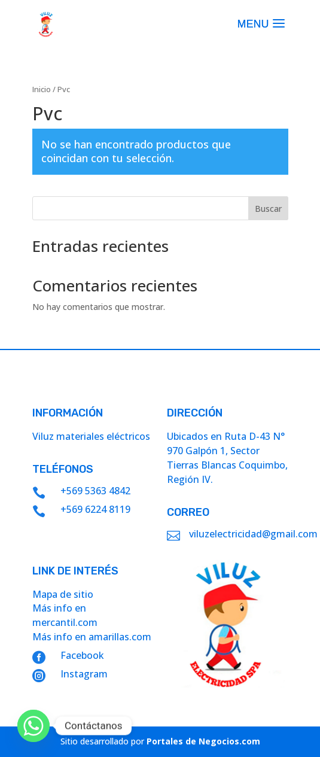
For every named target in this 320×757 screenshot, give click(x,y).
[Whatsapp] (33, 726)
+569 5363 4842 (95, 490)
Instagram (84, 673)
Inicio (41, 89)
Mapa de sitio (62, 594)
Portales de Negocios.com (203, 741)
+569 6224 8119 (95, 509)
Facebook (82, 655)
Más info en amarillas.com (91, 636)
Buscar (268, 208)
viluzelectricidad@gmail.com (253, 533)
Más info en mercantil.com (64, 615)
